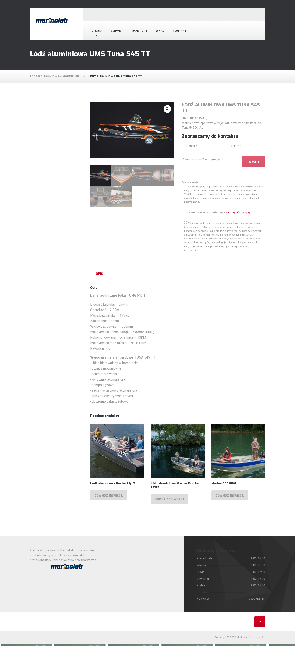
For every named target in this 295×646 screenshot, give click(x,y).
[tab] (99, 275)
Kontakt (179, 31)
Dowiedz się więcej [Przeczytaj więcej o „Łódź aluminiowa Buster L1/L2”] (110, 497)
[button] (167, 109)
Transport (138, 31)
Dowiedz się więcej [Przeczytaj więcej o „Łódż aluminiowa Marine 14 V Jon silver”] (170, 501)
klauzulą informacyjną (238, 213)
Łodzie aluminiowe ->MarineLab (54, 76)
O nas (160, 31)
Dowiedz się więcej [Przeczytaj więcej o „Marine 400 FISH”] (231, 497)
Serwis (116, 31)
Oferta (96, 31)
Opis (99, 275)
